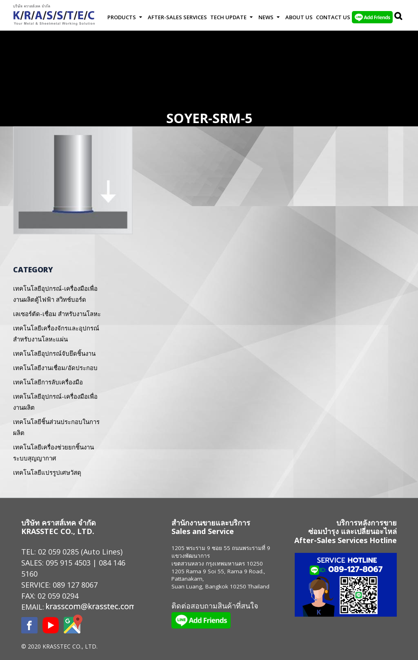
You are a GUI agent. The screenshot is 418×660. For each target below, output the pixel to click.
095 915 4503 (68, 563)
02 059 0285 (58, 552)
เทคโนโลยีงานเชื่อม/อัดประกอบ (55, 368)
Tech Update (228, 17)
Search (399, 17)
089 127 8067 (75, 585)
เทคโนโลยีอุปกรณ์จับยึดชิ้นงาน (54, 353)
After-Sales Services (177, 17)
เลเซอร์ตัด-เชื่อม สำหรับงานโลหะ (57, 314)
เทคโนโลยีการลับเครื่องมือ (48, 382)
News (265, 17)
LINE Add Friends (372, 17)
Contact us (333, 17)
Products (121, 17)
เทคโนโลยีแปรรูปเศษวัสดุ (47, 472)
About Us (299, 17)
